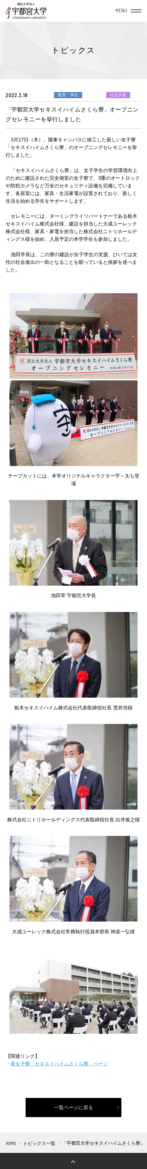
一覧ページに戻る (73, 1107)
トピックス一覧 (39, 1143)
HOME (11, 1143)
